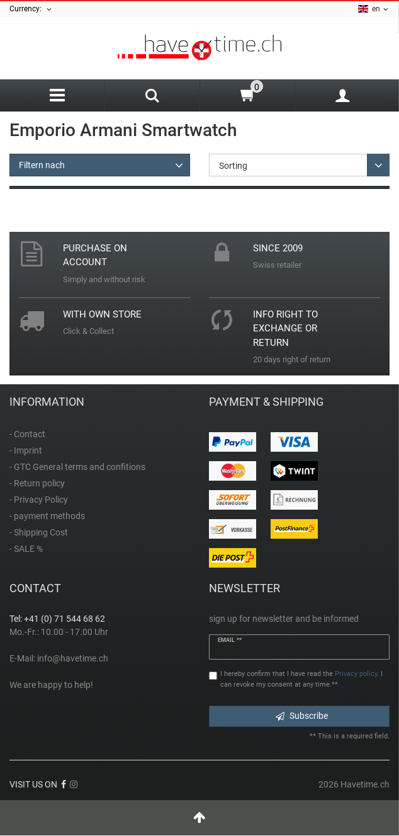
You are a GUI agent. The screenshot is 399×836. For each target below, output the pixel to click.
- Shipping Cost (38, 532)
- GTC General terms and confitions (77, 467)
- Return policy (37, 483)
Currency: (31, 9)
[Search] (152, 97)
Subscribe (302, 716)
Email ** (230, 640)
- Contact (27, 434)
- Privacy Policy (38, 500)
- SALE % (26, 549)
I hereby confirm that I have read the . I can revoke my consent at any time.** (301, 679)
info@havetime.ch (72, 658)
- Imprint (25, 450)
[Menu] (56, 95)
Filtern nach (42, 165)
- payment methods (47, 516)
